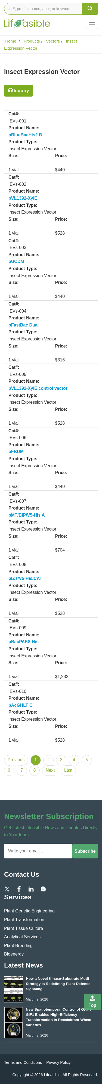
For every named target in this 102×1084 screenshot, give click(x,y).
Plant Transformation (24, 919)
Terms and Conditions (23, 1062)
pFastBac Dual (23, 325)
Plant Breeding (18, 945)
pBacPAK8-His (23, 641)
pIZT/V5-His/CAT (25, 578)
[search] (90, 9)
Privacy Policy (58, 1062)
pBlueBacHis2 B (25, 135)
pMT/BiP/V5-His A (26, 515)
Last (68, 770)
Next (50, 770)
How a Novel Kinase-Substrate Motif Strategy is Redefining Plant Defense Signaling (58, 984)
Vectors (52, 41)
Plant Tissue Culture (23, 928)
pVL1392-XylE (22, 198)
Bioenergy (14, 954)
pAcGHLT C (20, 705)
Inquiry (21, 90)
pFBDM (16, 451)
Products (31, 41)
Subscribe (85, 851)
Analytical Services (22, 937)
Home (10, 41)
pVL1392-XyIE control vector (37, 388)
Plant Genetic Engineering (29, 911)
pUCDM (16, 261)
